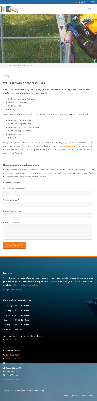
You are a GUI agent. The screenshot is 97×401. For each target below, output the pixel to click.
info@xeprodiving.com (66, 146)
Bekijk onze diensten (13, 289)
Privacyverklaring (11, 379)
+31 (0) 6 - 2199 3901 (86, 2)
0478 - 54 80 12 (13, 358)
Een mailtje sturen (61, 173)
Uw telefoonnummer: (12, 211)
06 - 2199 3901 (12, 339)
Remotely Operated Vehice (25, 285)
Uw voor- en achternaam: (14, 189)
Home (25, 65)
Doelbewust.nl (87, 395)
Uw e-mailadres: (11, 200)
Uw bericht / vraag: (11, 222)
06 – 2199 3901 (45, 173)
